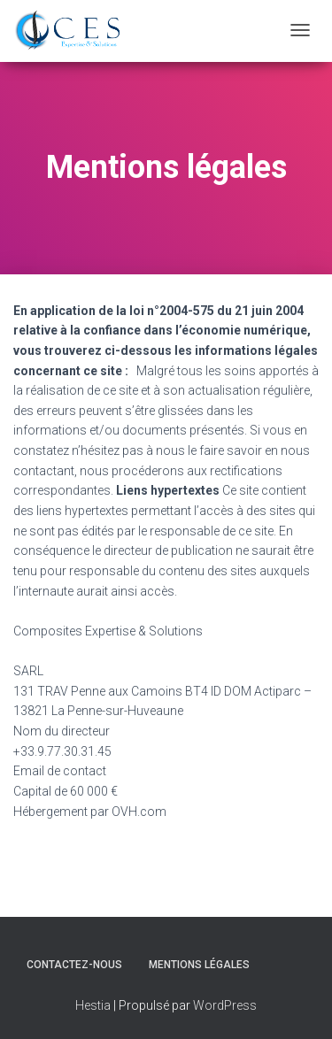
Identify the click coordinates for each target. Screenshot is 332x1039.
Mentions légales (199, 965)
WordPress (225, 1006)
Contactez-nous (74, 965)
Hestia (93, 1006)
